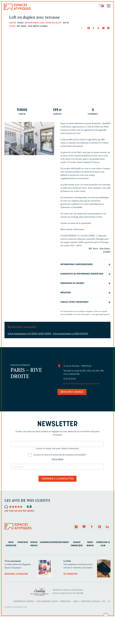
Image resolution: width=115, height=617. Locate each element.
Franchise (23, 542)
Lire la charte (57, 459)
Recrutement (62, 542)
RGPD (75, 601)
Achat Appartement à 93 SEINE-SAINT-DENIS (29, 333)
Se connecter (70, 574)
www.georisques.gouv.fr (100, 314)
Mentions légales (90, 601)
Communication (47, 542)
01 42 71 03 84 (69, 378)
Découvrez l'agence (71, 392)
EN (109, 601)
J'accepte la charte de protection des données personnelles (60, 454)
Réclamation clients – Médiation (53, 601)
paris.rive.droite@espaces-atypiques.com (81, 383)
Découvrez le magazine (16, 574)
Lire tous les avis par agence (19, 511)
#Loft (59, 23)
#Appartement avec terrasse (40, 23)
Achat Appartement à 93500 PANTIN (70, 333)
